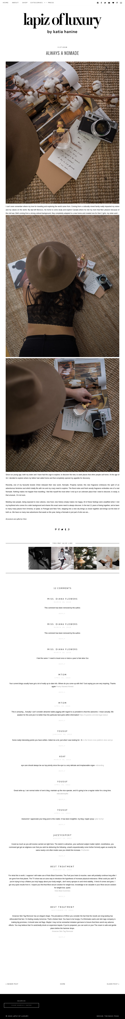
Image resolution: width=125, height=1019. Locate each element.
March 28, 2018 (62, 602)
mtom (62, 675)
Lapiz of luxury (20, 1016)
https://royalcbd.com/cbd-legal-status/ (94, 715)
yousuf (62, 731)
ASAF (62, 756)
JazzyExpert (62, 835)
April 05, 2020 (62, 706)
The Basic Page (111, 1016)
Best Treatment (62, 867)
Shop (25, 2)
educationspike (62, 794)
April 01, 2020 (63, 678)
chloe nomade (56, 58)
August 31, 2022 (62, 870)
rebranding (100, 765)
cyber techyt (99, 819)
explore (71, 58)
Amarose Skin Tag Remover (62, 931)
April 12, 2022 (62, 813)
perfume (104, 58)
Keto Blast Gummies (62, 891)
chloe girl (40, 58)
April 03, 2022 (63, 785)
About (15, 2)
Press (51, 2)
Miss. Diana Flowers (62, 599)
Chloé (28, 58)
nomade (93, 58)
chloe (19, 58)
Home (6, 2)
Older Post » (113, 984)
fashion (82, 58)
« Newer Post (12, 984)
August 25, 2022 (62, 838)
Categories (36, 2)
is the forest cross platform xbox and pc (98, 740)
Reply (62, 613)
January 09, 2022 (62, 734)
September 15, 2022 (62, 910)
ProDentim (85, 850)
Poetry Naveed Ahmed (64, 687)
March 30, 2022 (62, 759)
